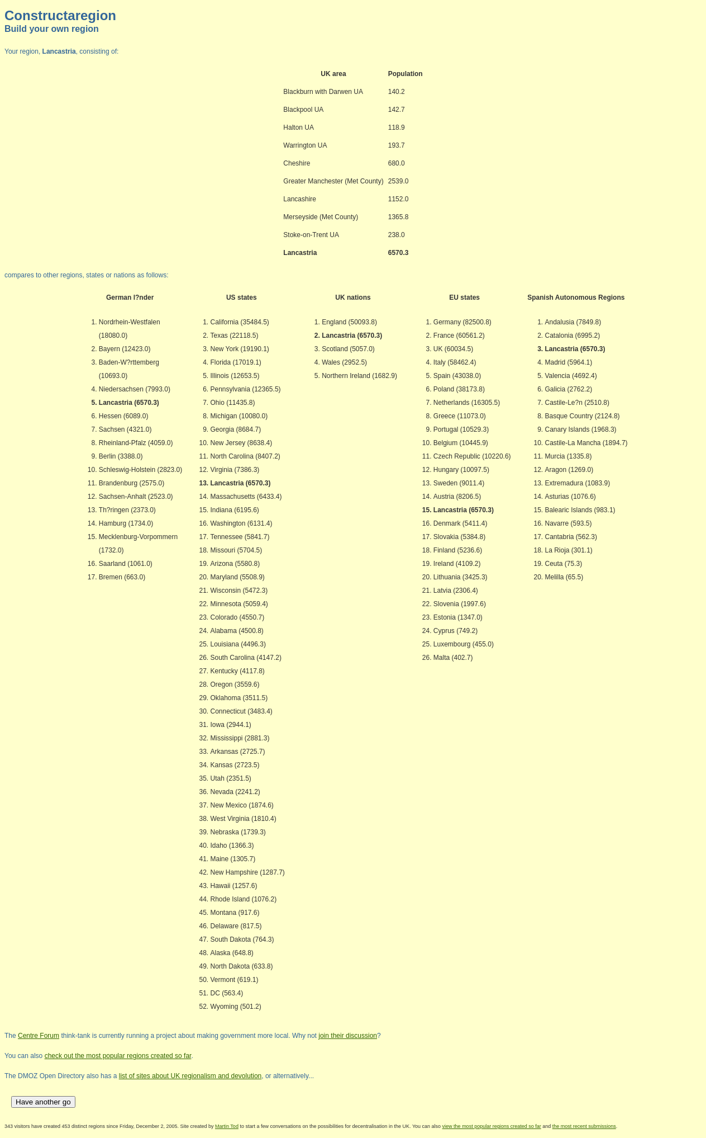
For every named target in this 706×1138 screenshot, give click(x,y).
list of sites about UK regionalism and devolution (190, 1076)
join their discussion (347, 1036)
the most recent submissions (584, 1126)
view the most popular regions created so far (491, 1126)
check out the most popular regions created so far (118, 1056)
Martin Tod (226, 1126)
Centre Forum (38, 1036)
